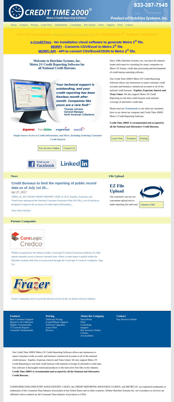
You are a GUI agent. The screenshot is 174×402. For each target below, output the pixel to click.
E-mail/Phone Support (57, 322)
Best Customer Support (22, 319)
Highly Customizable (20, 324)
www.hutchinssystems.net (73, 34)
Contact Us (69, 148)
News (101, 25)
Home (14, 25)
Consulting (75, 25)
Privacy (49, 330)
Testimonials (61, 25)
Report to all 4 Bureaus (21, 322)
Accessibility (86, 335)
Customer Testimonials (21, 330)
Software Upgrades (55, 324)
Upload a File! (148, 204)
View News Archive (21, 210)
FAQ (120, 25)
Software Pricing (54, 319)
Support (111, 25)
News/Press (86, 319)
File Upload (89, 25)
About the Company (92, 316)
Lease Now (46, 25)
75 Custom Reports (19, 327)
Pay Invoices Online (49, 148)
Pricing (34, 25)
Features (24, 25)
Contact (129, 25)
